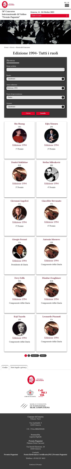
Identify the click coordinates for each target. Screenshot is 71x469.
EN (65, 3)
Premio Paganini (11, 455)
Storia (12, 47)
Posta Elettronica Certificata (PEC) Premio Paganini (45, 455)
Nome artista (11, 66)
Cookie (5, 368)
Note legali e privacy (19, 368)
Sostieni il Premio (35, 465)
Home (6, 47)
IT (68, 3)
